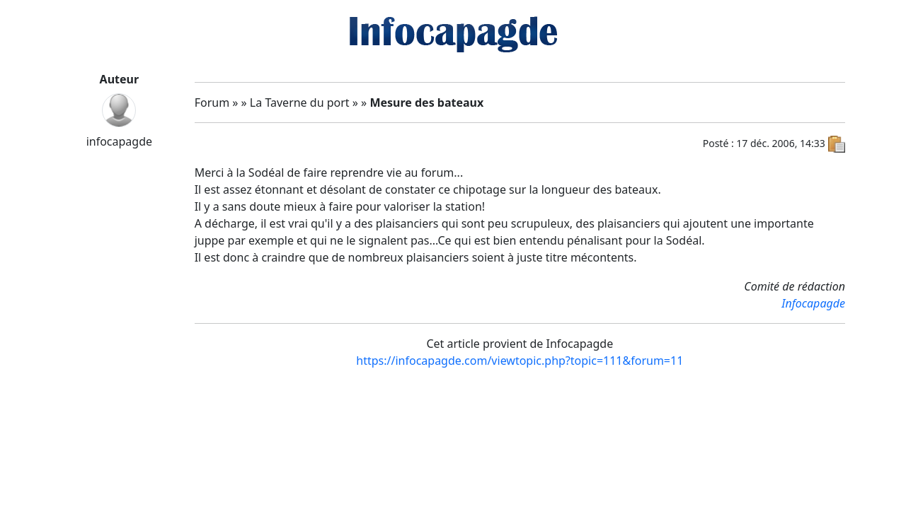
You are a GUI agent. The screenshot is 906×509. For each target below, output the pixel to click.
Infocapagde (813, 303)
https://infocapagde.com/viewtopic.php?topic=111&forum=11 (519, 360)
